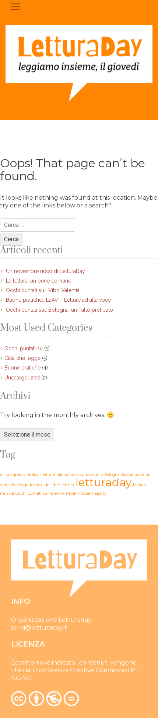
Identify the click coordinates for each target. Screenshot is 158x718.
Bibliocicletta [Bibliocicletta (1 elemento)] (39, 474)
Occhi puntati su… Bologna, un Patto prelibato (59, 310)
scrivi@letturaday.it (39, 628)
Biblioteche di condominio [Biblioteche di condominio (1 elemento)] (78, 474)
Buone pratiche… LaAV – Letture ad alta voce (58, 300)
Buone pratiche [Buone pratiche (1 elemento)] (135, 474)
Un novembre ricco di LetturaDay (45, 271)
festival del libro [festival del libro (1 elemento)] (45, 485)
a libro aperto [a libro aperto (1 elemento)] (12, 474)
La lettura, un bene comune (38, 281)
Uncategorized (22, 378)
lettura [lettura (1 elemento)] (68, 485)
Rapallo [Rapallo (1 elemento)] (99, 493)
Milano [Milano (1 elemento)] (139, 485)
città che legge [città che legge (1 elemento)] (14, 485)
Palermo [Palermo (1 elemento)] (56, 493)
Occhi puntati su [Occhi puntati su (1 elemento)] (31, 493)
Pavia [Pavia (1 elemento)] (71, 493)
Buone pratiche (22, 368)
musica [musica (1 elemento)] (7, 493)
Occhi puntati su (23, 348)
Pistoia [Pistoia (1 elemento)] (84, 493)
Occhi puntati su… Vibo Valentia (43, 290)
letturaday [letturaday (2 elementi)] (103, 482)
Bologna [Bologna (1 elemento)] (112, 474)
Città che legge (22, 358)
